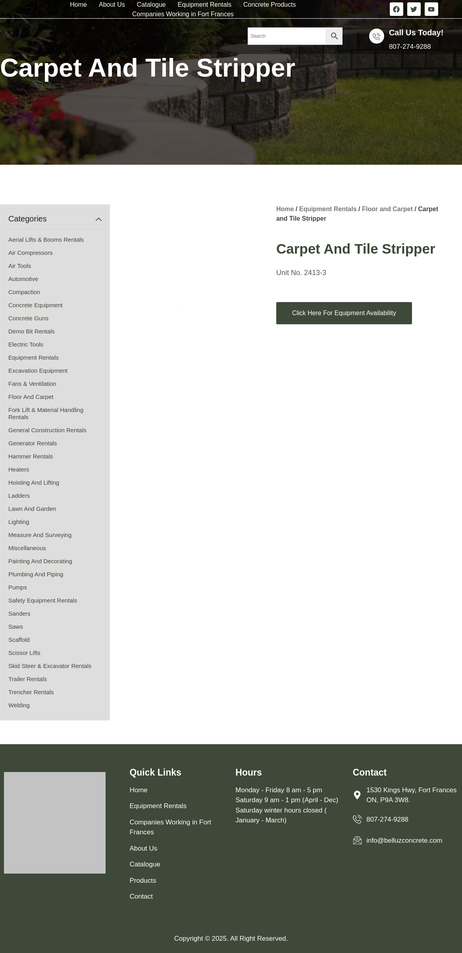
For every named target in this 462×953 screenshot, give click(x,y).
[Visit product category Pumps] (55, 587)
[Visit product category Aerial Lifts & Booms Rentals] (55, 239)
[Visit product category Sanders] (55, 613)
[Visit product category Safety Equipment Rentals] (55, 600)
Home (78, 4)
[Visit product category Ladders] (55, 495)
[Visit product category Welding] (55, 705)
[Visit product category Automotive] (55, 279)
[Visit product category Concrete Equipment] (55, 305)
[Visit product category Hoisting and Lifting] (55, 482)
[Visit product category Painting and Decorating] (55, 561)
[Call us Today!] (376, 36)
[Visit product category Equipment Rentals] (55, 357)
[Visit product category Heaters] (55, 469)
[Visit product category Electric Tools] (55, 344)
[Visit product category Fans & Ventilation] (55, 384)
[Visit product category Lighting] (55, 522)
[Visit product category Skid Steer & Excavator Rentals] (55, 666)
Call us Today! (416, 32)
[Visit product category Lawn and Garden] (55, 509)
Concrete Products (269, 4)
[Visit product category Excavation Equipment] (55, 370)
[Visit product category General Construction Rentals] (55, 430)
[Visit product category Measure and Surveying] (55, 535)
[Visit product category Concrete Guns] (55, 318)
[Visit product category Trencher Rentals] (55, 692)
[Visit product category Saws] (55, 626)
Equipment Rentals (204, 4)
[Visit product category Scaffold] (55, 640)
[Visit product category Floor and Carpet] (55, 397)
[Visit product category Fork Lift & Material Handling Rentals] (55, 414)
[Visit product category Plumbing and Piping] (55, 574)
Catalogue (151, 4)
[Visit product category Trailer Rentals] (55, 679)
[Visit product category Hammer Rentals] (55, 456)
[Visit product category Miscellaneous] (55, 548)
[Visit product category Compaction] (55, 292)
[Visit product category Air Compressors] (55, 253)
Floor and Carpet (387, 209)
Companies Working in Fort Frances (183, 14)
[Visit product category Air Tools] (55, 266)
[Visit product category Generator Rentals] (55, 443)
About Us (112, 4)
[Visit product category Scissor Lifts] (55, 653)
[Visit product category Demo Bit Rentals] (55, 331)
